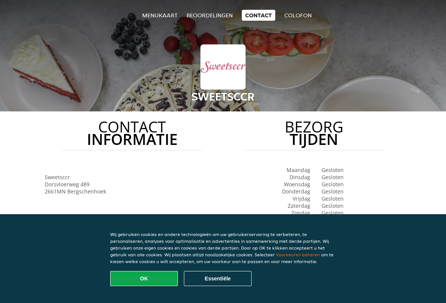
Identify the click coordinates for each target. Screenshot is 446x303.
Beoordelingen (210, 15)
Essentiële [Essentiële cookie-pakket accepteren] (218, 279)
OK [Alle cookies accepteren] (144, 279)
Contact (258, 15)
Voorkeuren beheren (298, 254)
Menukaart (159, 15)
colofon (298, 15)
